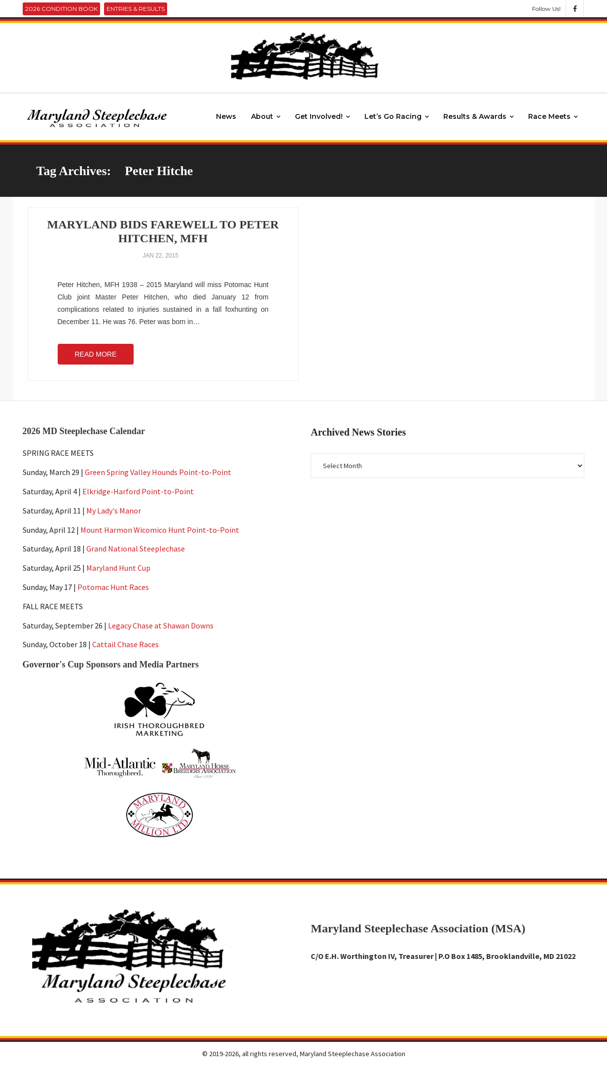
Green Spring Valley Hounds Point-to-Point (158, 472)
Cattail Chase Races (125, 645)
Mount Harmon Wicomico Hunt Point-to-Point (159, 530)
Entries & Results (136, 8)
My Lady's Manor (113, 510)
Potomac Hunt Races (113, 587)
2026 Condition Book (61, 8)
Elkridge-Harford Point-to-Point (138, 491)
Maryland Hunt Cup (118, 568)
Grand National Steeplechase (135, 549)
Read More (96, 354)
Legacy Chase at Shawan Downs (161, 625)
